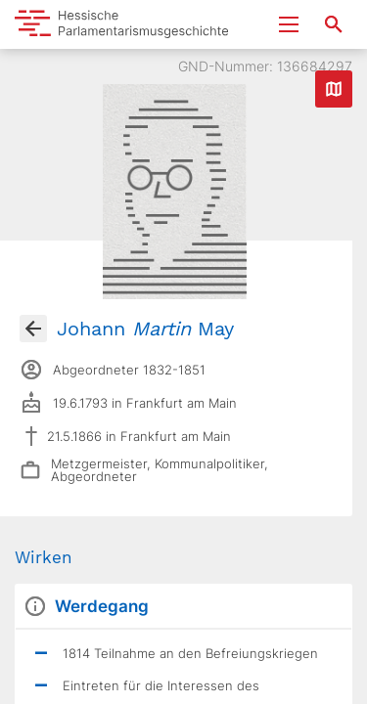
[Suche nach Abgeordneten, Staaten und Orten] (333, 24)
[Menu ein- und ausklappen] (288, 24)
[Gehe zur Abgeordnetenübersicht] (33, 328)
